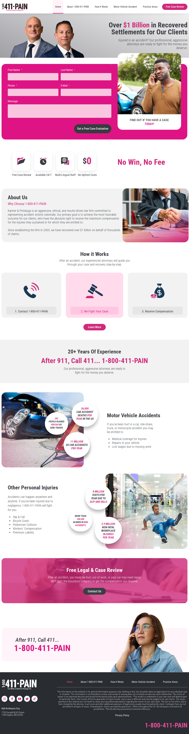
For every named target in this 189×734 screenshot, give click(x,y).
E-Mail (64, 85)
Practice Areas (150, 6)
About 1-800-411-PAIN (78, 6)
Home (58, 6)
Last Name (67, 70)
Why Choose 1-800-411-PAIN (27, 204)
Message (13, 101)
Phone (11, 85)
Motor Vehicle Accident (125, 6)
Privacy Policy (122, 715)
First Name (14, 70)
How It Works (101, 6)
